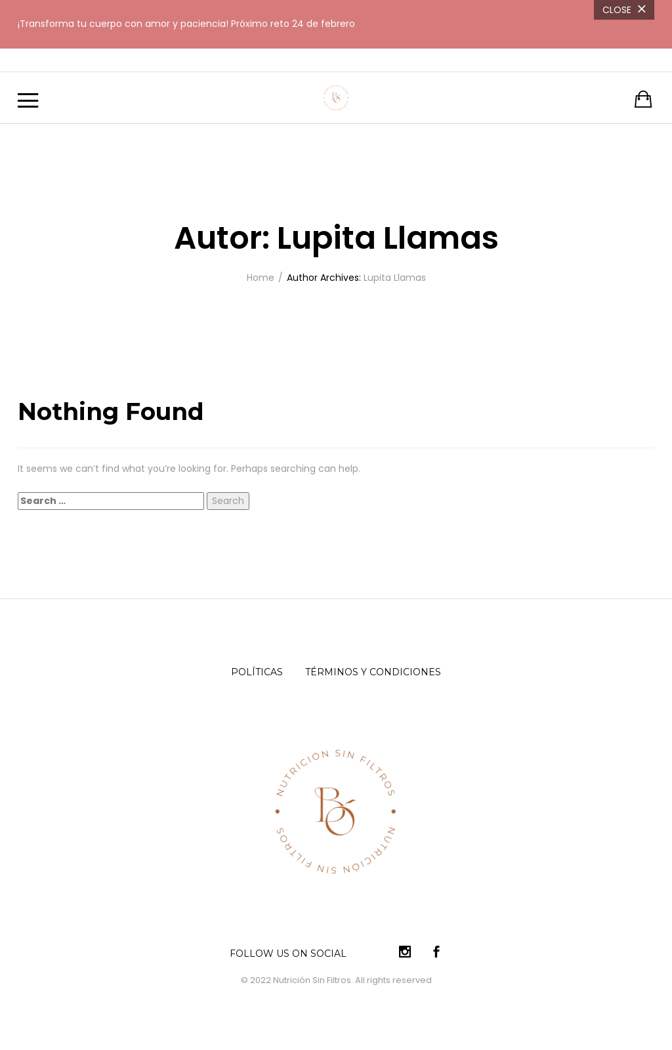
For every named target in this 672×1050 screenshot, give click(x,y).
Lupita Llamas (395, 277)
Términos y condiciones (373, 672)
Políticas (257, 672)
